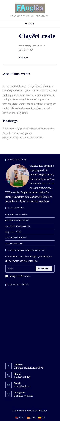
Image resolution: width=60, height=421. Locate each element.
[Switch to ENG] (19, 417)
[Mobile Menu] (30, 24)
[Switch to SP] (41, 417)
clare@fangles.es (22, 386)
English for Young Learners (17, 226)
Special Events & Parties (16, 237)
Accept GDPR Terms (17, 276)
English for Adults (13, 232)
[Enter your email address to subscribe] (30, 269)
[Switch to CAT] (31, 417)
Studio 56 (24, 57)
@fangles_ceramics (23, 395)
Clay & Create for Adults (16, 214)
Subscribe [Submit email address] (44, 269)
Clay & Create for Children (17, 220)
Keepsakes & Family (14, 243)
